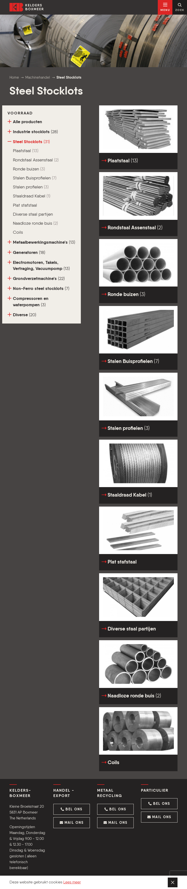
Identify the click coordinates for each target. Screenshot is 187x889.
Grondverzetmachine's (36, 278)
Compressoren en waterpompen (28, 301)
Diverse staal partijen (33, 214)
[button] (71, 809)
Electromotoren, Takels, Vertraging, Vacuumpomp (39, 265)
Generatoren (26, 252)
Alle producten (25, 122)
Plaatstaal (25, 151)
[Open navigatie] (165, 7)
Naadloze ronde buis (35, 223)
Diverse (22, 315)
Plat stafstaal (25, 205)
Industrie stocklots (33, 132)
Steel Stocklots (29, 141)
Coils (18, 232)
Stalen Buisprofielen (34, 178)
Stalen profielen (31, 187)
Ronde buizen (29, 169)
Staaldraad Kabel (31, 196)
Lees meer (72, 882)
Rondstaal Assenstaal (36, 160)
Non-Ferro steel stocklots (38, 288)
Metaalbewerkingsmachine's (41, 242)
